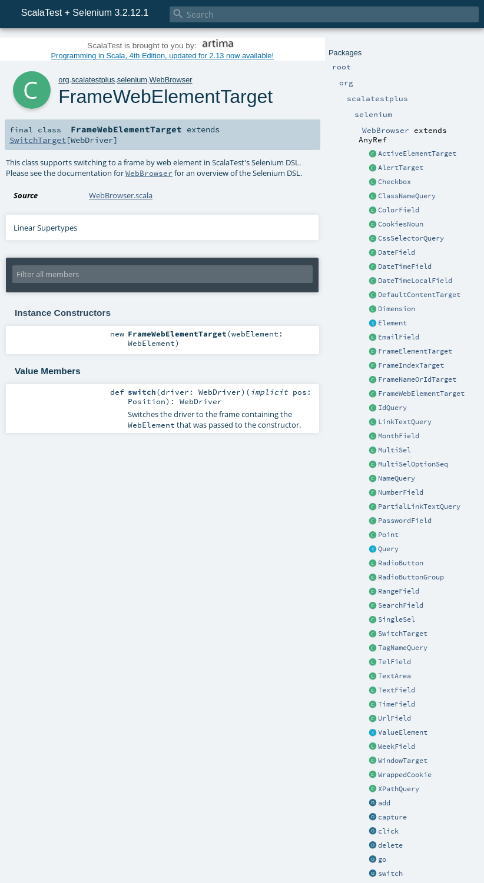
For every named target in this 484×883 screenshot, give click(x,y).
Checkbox (394, 182)
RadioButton (400, 563)
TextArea (394, 676)
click (388, 831)
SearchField (400, 605)
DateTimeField (405, 266)
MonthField (398, 436)
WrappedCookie (405, 775)
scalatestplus (93, 79)
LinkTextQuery (405, 422)
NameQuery (396, 478)
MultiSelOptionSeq (413, 464)
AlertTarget (400, 168)
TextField (396, 690)
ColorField (398, 210)
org (63, 79)
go (382, 859)
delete (390, 845)
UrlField (394, 718)
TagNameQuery (402, 648)
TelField (394, 662)
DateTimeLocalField (415, 280)
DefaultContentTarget (419, 295)
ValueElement (402, 732)
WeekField (396, 746)
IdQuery (392, 408)
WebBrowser (171, 79)
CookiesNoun (400, 224)
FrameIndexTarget (411, 365)
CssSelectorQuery (411, 238)
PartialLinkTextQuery (419, 506)
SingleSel (396, 619)
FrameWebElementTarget (421, 393)
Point (388, 535)
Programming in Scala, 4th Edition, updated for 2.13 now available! (162, 55)
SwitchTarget (402, 633)
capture (392, 817)
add (384, 803)
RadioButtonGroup (411, 577)
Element (392, 323)
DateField (396, 252)
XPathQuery (398, 789)
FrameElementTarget (415, 351)
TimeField (396, 704)
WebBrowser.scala (121, 195)
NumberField (400, 492)
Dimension (396, 309)
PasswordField (405, 521)
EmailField (398, 337)
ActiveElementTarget (417, 153)
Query (388, 549)
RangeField (398, 591)
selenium (132, 79)
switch (390, 873)
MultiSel (394, 450)
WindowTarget (402, 761)
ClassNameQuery (407, 196)
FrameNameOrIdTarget (417, 379)
